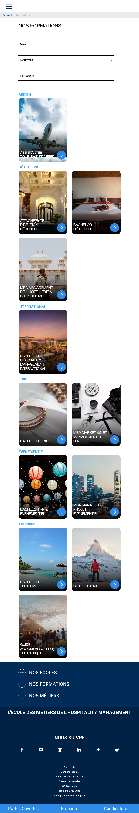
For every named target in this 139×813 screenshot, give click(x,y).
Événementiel (32, 452)
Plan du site (69, 767)
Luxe (23, 379)
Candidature (115, 808)
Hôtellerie (29, 167)
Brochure (69, 808)
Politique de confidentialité (69, 776)
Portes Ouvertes (23, 808)
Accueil (7, 15)
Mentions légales (69, 772)
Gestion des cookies (69, 781)
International (32, 307)
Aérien (25, 95)
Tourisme (27, 524)
